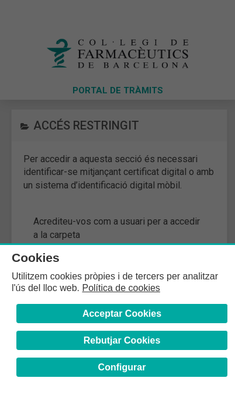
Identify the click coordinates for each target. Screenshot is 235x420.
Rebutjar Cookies (122, 340)
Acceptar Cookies (121, 313)
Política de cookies (121, 288)
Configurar (122, 367)
